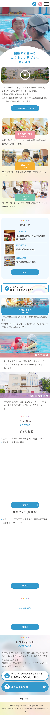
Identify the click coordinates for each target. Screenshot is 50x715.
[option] (25, 36)
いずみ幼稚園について (25, 108)
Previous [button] (2, 36)
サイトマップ (25, 699)
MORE (25, 272)
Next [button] (48, 36)
